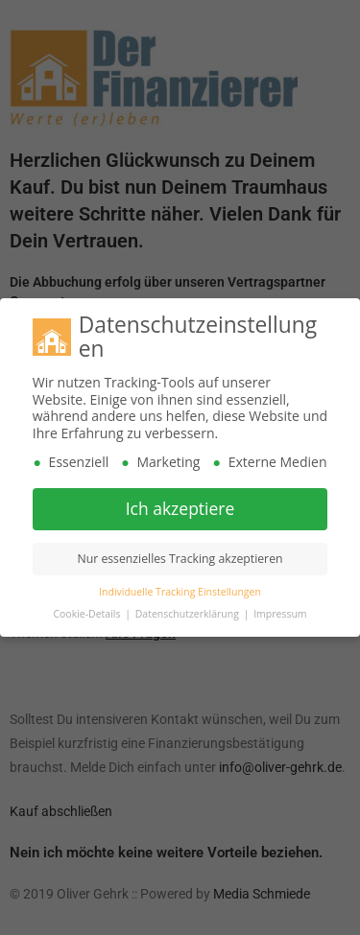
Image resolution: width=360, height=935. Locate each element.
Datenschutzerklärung (188, 611)
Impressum (279, 611)
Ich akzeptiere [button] (180, 505)
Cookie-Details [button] (88, 611)
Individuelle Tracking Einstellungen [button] (180, 589)
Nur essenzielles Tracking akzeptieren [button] (179, 556)
